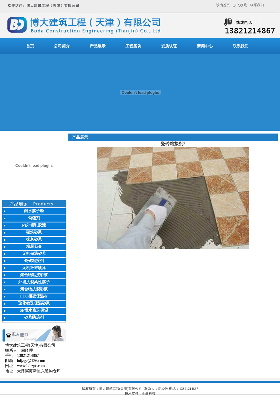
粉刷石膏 (34, 246)
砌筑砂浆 (34, 232)
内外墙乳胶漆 (34, 225)
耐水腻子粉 (34, 211)
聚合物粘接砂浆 (34, 275)
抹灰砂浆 (34, 239)
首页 (30, 46)
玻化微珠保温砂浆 (34, 303)
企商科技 (148, 393)
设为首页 (223, 5)
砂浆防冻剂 (34, 317)
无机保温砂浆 (34, 253)
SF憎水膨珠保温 (34, 310)
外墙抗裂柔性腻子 (34, 282)
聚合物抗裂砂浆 (34, 289)
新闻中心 (205, 46)
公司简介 (62, 46)
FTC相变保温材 (34, 296)
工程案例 (133, 46)
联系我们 (257, 5)
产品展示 (98, 46)
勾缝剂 (34, 218)
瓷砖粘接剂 (34, 261)
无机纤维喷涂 (34, 268)
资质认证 (169, 46)
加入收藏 (240, 5)
